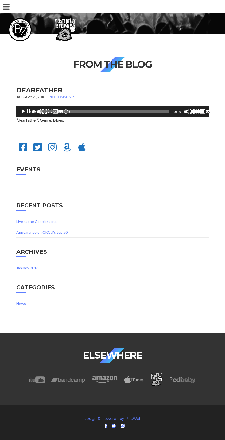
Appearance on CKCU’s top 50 (42, 232)
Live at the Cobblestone (36, 221)
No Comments (62, 97)
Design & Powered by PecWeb (112, 418)
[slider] (105, 111)
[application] (112, 111)
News (21, 303)
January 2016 (27, 268)
